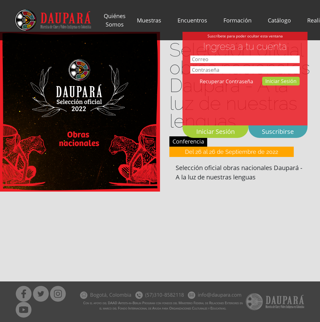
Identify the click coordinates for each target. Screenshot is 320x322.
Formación (237, 20)
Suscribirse (278, 131)
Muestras (149, 20)
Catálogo (279, 20)
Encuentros (192, 20)
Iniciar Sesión (281, 81)
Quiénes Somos (115, 20)
